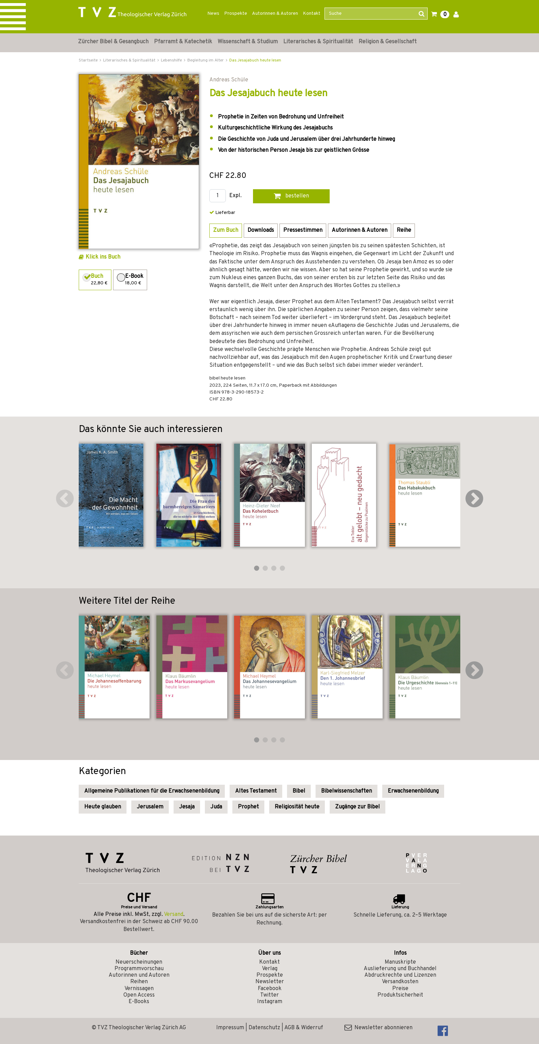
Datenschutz (264, 1027)
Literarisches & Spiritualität (318, 41)
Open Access (139, 995)
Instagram (269, 1001)
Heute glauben (102, 807)
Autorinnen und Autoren (139, 975)
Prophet (248, 807)
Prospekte (235, 13)
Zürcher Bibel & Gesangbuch (113, 41)
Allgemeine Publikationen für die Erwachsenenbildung (151, 791)
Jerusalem (150, 807)
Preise (400, 988)
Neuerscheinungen (139, 962)
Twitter (269, 995)
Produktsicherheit (400, 995)
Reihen (139, 981)
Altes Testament (256, 791)
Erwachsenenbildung (413, 791)
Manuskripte (400, 962)
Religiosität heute (297, 807)
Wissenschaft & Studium (248, 41)
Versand (173, 914)
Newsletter (269, 981)
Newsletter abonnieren (378, 1027)
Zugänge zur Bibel (357, 807)
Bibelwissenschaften (346, 791)
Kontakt (311, 13)
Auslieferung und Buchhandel (400, 968)
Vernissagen (139, 988)
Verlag (269, 968)
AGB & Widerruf (303, 1027)
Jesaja (187, 807)
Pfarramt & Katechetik (183, 41)
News (213, 13)
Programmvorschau (139, 968)
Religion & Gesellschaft (388, 41)
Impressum (230, 1027)
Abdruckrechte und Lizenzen (400, 975)
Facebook (270, 988)
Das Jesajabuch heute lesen (255, 60)
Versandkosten (400, 981)
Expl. (235, 196)
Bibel (299, 791)
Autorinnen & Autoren (275, 13)
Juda (216, 807)
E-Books (139, 1001)
